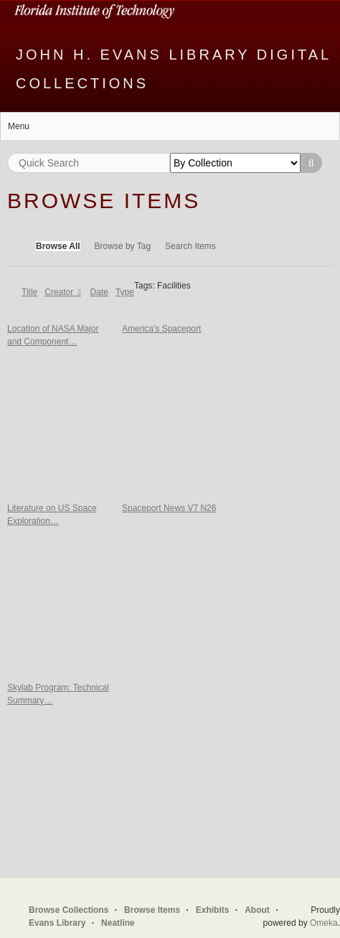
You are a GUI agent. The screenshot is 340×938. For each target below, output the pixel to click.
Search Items (190, 246)
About (257, 910)
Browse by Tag (123, 246)
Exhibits (213, 910)
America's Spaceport (161, 329)
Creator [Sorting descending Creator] (59, 292)
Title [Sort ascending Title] (29, 292)
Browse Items (152, 910)
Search (311, 163)
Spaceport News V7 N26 (169, 508)
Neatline (118, 923)
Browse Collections (68, 910)
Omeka (324, 923)
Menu (18, 126)
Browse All (58, 246)
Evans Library (57, 923)
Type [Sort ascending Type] (124, 292)
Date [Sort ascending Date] (99, 292)
